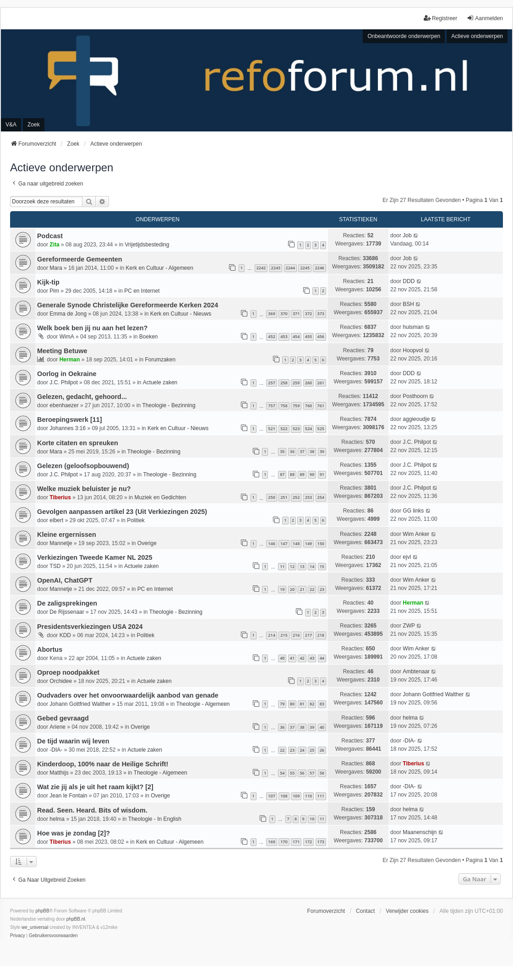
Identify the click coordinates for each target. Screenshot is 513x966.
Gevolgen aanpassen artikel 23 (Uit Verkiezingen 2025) (122, 511)
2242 (261, 268)
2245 (305, 268)
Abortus (49, 649)
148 (296, 543)
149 (308, 543)
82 (312, 704)
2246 (319, 268)
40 (282, 658)
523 (296, 428)
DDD (409, 281)
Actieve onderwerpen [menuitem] (477, 36)
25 (312, 750)
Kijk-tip (48, 282)
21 (302, 589)
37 (302, 451)
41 (292, 658)
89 (302, 474)
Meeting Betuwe (62, 351)
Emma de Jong (68, 314)
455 (308, 336)
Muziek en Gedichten (160, 497)
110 (308, 796)
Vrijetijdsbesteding (147, 244)
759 (296, 406)
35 (282, 451)
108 (283, 796)
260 (308, 383)
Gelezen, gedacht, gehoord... (82, 396)
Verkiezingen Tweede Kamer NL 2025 (94, 557)
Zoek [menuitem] (33, 124)
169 (271, 842)
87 (282, 474)
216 (296, 635)
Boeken (148, 336)
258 (283, 383)
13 (302, 566)
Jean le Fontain (68, 795)
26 (322, 750)
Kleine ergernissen (66, 534)
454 (296, 336)
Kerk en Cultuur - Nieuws (180, 314)
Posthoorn (415, 396)
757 (271, 406)
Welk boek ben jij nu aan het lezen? (92, 328)
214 (271, 635)
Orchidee (60, 681)
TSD (54, 566)
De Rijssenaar (66, 612)
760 (308, 406)
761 (320, 406)
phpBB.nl (75, 919)
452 (271, 336)
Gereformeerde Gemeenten (79, 259)
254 (320, 497)
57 (312, 773)
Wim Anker (416, 534)
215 (283, 635)
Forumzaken (160, 359)
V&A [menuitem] (10, 124)
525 (320, 428)
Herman (70, 359)
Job (407, 235)
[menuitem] (17, 936)
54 (282, 773)
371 (296, 314)
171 (296, 842)
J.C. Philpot (63, 382)
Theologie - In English (154, 819)
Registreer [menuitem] (440, 18)
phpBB (42, 910)
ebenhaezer (63, 405)
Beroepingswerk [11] (69, 419)
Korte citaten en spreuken (77, 443)
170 (283, 842)
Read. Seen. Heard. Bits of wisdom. (92, 810)
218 (320, 635)
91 (322, 474)
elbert (56, 520)
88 (292, 474)
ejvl (407, 557)
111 (320, 796)
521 (271, 428)
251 (283, 497)
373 (320, 314)
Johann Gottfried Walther (79, 704)
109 (296, 796)
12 (292, 566)
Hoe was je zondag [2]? (73, 833)
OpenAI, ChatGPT (65, 580)
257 (271, 383)
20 (292, 589)
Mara (55, 268)
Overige (147, 543)
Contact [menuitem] (365, 911)
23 (322, 589)
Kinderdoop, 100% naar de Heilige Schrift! (102, 764)
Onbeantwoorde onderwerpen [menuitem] (403, 36)
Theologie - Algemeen (203, 704)
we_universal (35, 927)
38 (312, 451)
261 (320, 383)
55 (292, 773)
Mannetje (60, 543)
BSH (408, 304)
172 (308, 842)
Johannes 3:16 (67, 428)
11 (282, 566)
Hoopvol (413, 350)
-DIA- (55, 750)
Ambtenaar (416, 671)
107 (271, 796)
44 (322, 658)
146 (271, 543)
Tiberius (60, 497)
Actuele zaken (160, 382)
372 (308, 314)
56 (302, 773)
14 (312, 566)
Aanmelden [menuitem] (485, 18)
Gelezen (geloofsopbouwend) (83, 465)
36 (292, 451)
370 (283, 314)
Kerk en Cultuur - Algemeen (159, 268)
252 (296, 497)
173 (320, 842)
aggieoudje (416, 419)
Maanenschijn (420, 832)
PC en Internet (141, 291)
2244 (290, 268)
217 (308, 635)
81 (302, 704)
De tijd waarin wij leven (73, 741)
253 (308, 497)
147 (283, 543)
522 (283, 428)
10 (312, 819)
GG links (413, 511)
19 (282, 589)
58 (322, 773)
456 (320, 336)
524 (308, 428)
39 (322, 451)
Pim (54, 291)
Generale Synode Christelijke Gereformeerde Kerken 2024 (127, 305)
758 (283, 406)
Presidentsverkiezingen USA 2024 (90, 626)
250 (271, 497)
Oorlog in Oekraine (67, 373)
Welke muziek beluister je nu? (84, 488)
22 (312, 589)
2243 (276, 268)
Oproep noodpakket (68, 672)
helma (410, 718)
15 (322, 566)
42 (302, 658)
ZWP (409, 625)
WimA (67, 336)
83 (322, 704)
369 (271, 314)
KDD (65, 635)
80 (292, 704)
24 (302, 750)
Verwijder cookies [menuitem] (407, 911)
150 (320, 543)
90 (312, 474)
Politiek (136, 520)
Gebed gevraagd (63, 718)
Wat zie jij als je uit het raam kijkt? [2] (95, 787)
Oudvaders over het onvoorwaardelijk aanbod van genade (127, 695)
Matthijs (58, 773)
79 (282, 704)
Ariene (57, 727)
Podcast (50, 236)
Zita (54, 244)
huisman (413, 327)
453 (283, 336)
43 (312, 658)
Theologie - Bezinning (169, 405)
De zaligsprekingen (67, 603)
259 (296, 383)
